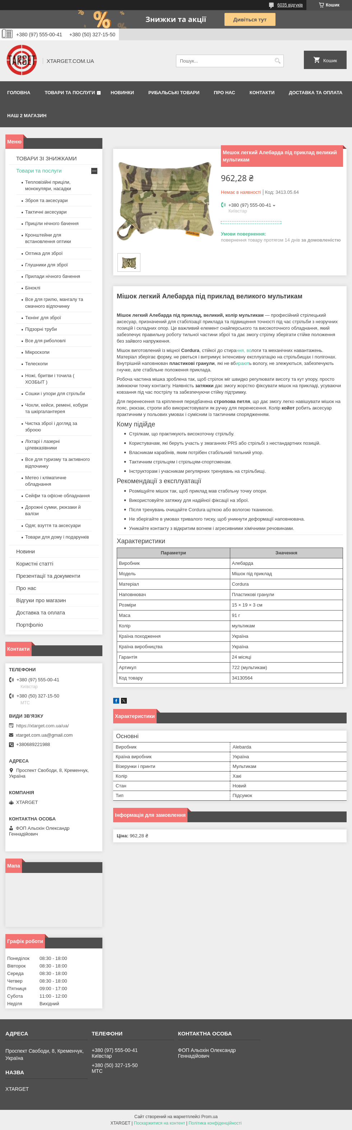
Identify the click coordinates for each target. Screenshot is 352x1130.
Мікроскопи (37, 352)
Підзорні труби (41, 329)
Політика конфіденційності (215, 1123)
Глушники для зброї (46, 264)
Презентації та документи (48, 576)
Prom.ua (210, 1116)
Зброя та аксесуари (46, 200)
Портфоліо (29, 625)
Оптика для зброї (43, 253)
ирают (242, 363)
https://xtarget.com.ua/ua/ (42, 725)
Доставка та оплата (315, 92)
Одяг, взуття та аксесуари (52, 525)
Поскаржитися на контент (159, 1123)
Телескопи (36, 363)
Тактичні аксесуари (45, 212)
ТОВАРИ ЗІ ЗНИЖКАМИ (46, 158)
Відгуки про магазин (41, 600)
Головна (18, 92)
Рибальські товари (173, 92)
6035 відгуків (290, 5)
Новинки (122, 92)
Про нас (224, 92)
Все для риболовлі (45, 340)
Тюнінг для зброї (43, 317)
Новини (25, 551)
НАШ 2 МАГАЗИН (26, 115)
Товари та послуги (70, 92)
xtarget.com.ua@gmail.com (44, 735)
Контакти (262, 92)
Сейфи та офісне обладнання (57, 495)
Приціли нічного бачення (52, 223)
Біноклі (32, 287)
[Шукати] (277, 61)
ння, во (243, 350)
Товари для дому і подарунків (57, 537)
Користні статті (34, 564)
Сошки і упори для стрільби (55, 393)
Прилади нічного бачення (52, 276)
